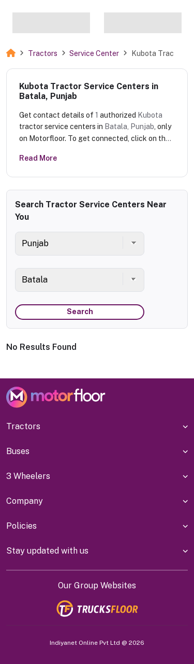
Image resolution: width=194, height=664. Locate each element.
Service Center (94, 53)
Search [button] (80, 311)
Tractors (42, 53)
